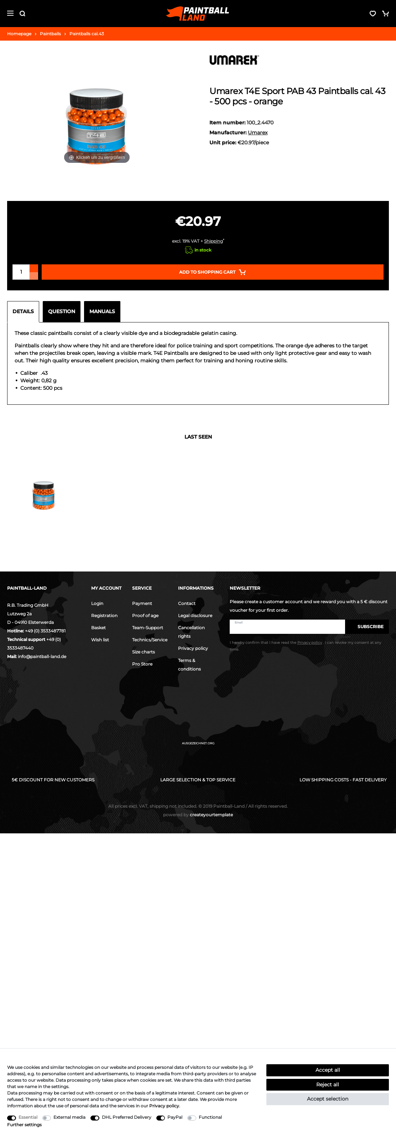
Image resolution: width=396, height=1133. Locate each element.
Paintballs (50, 33)
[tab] (25, 311)
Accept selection (327, 1099)
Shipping (213, 241)
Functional (210, 1117)
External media (69, 1117)
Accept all (328, 1070)
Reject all (327, 1084)
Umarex (257, 132)
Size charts (143, 652)
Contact (187, 603)
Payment (142, 603)
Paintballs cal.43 (86, 33)
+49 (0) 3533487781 (45, 630)
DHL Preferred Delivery (126, 1117)
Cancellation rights (191, 632)
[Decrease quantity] (34, 276)
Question (61, 311)
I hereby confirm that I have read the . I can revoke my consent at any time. (305, 646)
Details (23, 311)
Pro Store (142, 664)
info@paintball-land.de (42, 656)
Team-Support (147, 627)
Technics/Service (149, 639)
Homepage (19, 33)
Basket (98, 627)
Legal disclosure (195, 615)
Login (97, 603)
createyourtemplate (198, 814)
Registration (104, 615)
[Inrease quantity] (34, 268)
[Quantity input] (21, 272)
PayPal (174, 1117)
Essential (28, 1117)
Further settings (24, 1124)
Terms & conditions (189, 665)
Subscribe (367, 626)
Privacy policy (193, 648)
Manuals (102, 311)
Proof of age (145, 615)
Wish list (100, 639)
